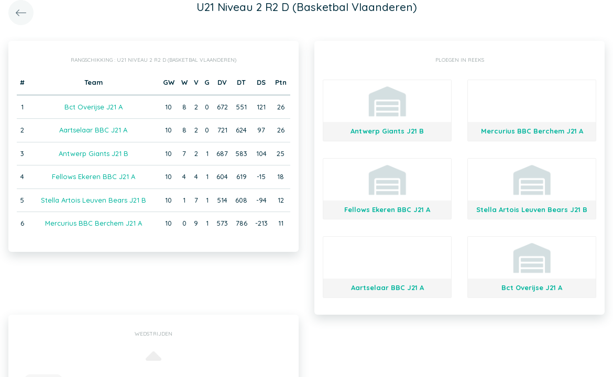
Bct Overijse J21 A (93, 107)
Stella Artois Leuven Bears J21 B (93, 200)
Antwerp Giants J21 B (93, 153)
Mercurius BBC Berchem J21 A (93, 223)
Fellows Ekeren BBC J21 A (93, 176)
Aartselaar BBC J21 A (93, 130)
